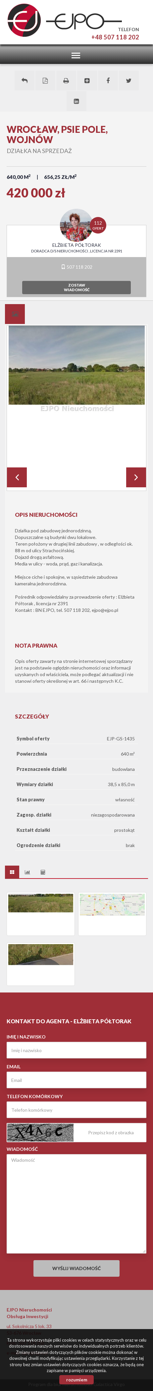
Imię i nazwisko (26, 1037)
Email (14, 1066)
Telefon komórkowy (35, 1096)
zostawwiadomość (76, 287)
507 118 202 (76, 267)
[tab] (15, 314)
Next (136, 477)
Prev (17, 477)
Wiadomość (22, 1149)
